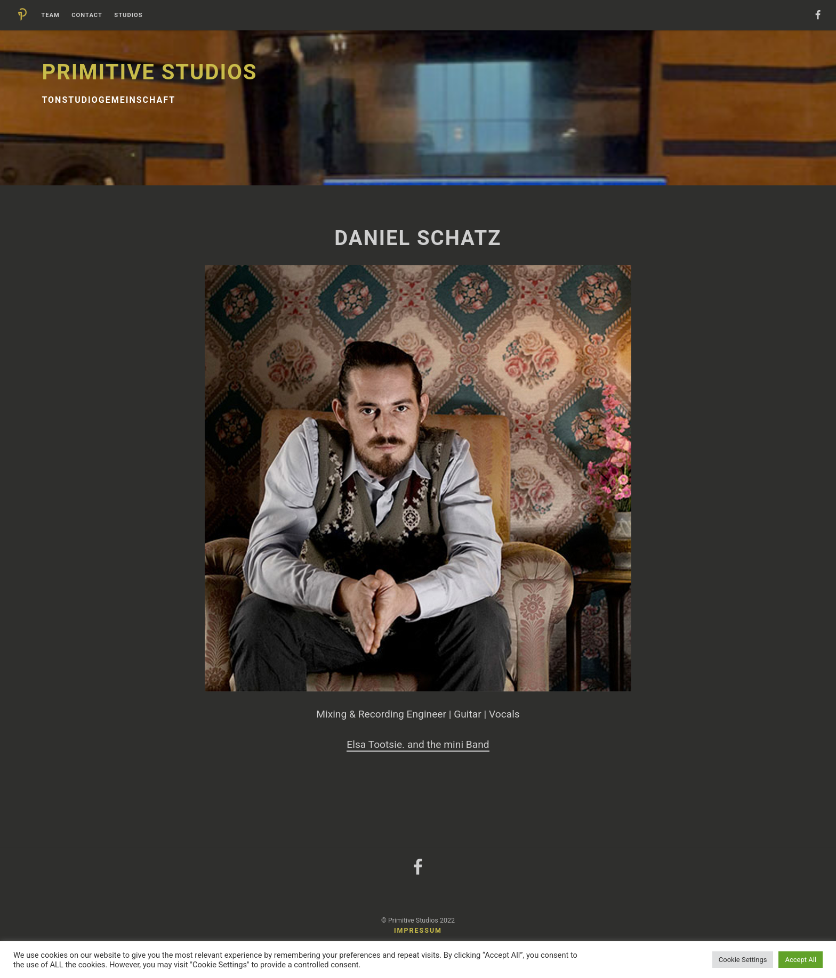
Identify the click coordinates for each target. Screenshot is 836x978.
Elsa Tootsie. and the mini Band (418, 744)
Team (50, 15)
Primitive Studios (149, 72)
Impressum (418, 930)
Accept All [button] (800, 960)
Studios (128, 15)
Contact (86, 15)
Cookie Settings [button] (743, 960)
